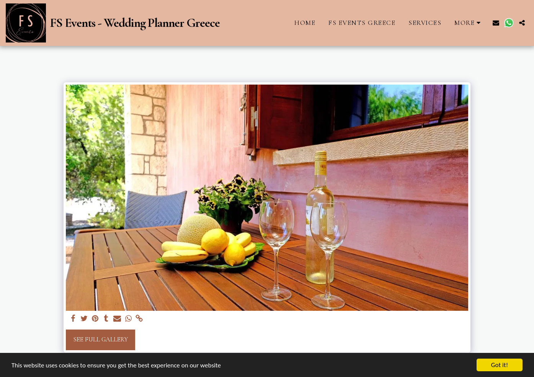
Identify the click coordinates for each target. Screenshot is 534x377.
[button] (496, 23)
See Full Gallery (100, 339)
